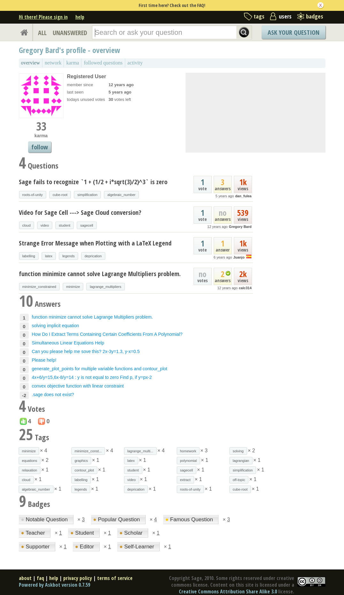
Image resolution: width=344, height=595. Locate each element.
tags (259, 16)
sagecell (86, 225)
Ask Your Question (293, 32)
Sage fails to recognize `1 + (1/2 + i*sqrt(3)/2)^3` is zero (93, 181)
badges (314, 16)
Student (82, 533)
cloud (26, 225)
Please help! (44, 360)
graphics (81, 461)
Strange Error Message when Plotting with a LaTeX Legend (95, 243)
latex (48, 256)
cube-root (60, 195)
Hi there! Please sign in (43, 16)
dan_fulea (243, 196)
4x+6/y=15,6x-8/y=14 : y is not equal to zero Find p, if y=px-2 (92, 377)
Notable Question (45, 519)
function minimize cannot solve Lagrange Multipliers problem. (100, 273)
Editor (85, 547)
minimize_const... (88, 451)
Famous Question (190, 519)
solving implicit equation (55, 325)
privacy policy (77, 578)
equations (29, 461)
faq (40, 578)
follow (39, 147)
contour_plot (84, 470)
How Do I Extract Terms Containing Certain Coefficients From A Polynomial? (107, 334)
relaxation (29, 470)
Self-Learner (137, 547)
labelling (28, 256)
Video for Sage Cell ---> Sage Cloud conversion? (80, 212)
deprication (93, 256)
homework (188, 451)
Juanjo (238, 257)
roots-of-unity (32, 195)
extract (185, 480)
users (285, 16)
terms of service (115, 578)
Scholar (131, 533)
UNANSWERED (70, 32)
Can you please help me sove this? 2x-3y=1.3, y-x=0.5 (86, 351)
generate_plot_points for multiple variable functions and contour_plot (99, 368)
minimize (73, 287)
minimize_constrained (39, 287)
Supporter (36, 547)
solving (238, 451)
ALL (42, 32)
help (79, 16)
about (25, 578)
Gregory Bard (240, 227)
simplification (87, 195)
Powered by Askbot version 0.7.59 (54, 584)
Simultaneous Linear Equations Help (68, 342)
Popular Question (117, 519)
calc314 (245, 288)
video (45, 225)
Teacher (34, 533)
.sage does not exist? (53, 394)
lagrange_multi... (140, 451)
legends (68, 256)
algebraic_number (121, 195)
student (64, 225)
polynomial (188, 461)
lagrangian (241, 461)
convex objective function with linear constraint (78, 385)
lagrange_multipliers (105, 287)
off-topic (239, 480)
